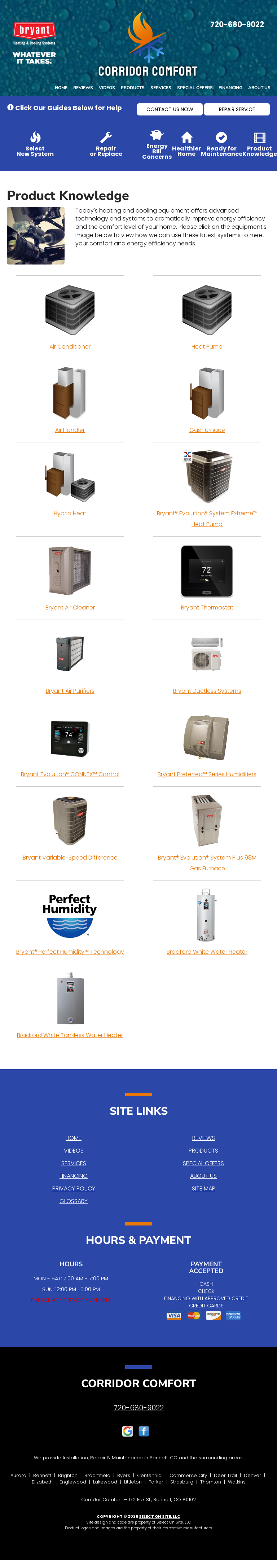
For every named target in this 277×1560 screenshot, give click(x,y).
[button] (170, 109)
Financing (230, 88)
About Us (259, 88)
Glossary (74, 1201)
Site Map (203, 1188)
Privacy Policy (73, 1188)
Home (61, 88)
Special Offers (195, 88)
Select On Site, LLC (159, 1516)
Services (160, 88)
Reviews (83, 88)
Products (133, 88)
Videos (107, 88)
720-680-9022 (139, 1408)
